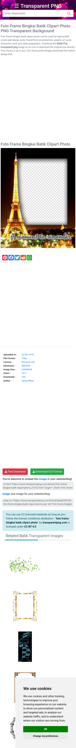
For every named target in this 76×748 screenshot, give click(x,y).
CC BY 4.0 (30, 526)
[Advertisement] (38, 99)
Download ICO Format (47, 471)
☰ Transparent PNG (38, 6)
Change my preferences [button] (45, 736)
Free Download (15, 471)
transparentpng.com (55, 522)
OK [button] (45, 729)
